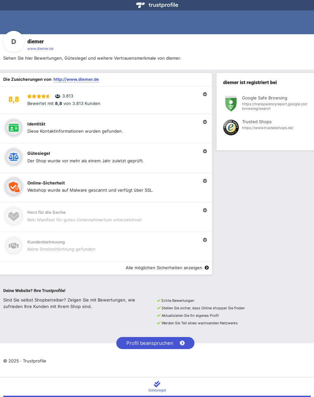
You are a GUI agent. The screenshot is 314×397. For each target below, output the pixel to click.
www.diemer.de (40, 48)
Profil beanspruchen (155, 343)
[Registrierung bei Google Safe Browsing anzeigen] (265, 104)
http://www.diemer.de (76, 79)
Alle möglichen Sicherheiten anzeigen (167, 267)
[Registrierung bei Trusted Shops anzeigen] (265, 128)
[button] (106, 100)
